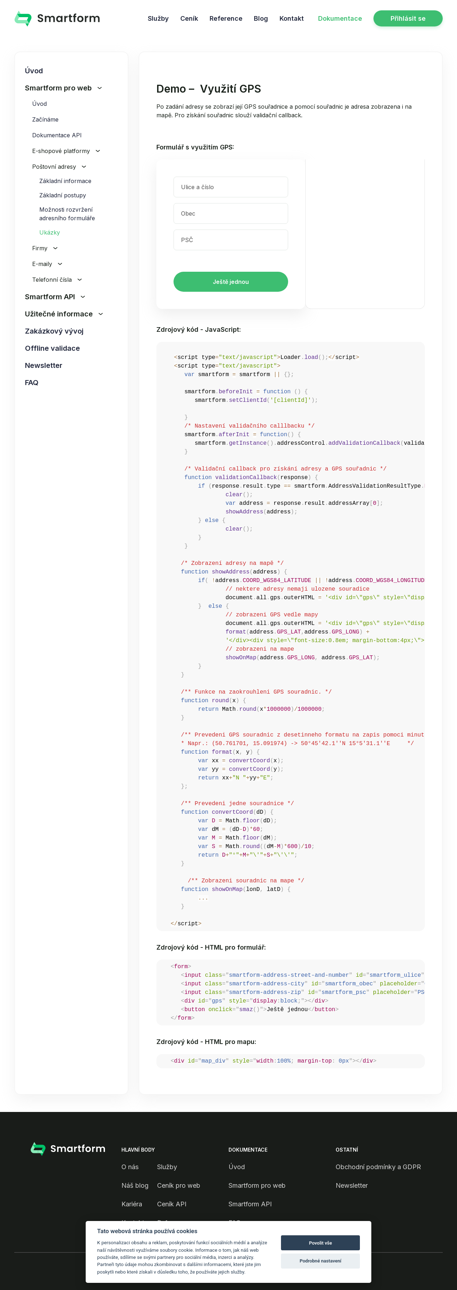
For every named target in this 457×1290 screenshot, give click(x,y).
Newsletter (43, 365)
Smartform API (55, 296)
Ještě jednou (231, 281)
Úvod (34, 71)
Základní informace (65, 180)
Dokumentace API (57, 135)
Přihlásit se (408, 18)
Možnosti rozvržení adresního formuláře (67, 214)
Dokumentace (340, 18)
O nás (130, 1167)
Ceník (189, 18)
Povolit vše (320, 1243)
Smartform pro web (63, 88)
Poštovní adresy (59, 166)
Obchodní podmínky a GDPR (378, 1167)
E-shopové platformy (66, 150)
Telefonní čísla (57, 279)
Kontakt (292, 18)
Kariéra (131, 1204)
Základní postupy (62, 195)
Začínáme (45, 119)
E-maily (47, 263)
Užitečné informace (64, 314)
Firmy (44, 248)
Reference (226, 18)
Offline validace (52, 348)
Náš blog (135, 1185)
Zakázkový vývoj (54, 331)
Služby (158, 18)
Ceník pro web (178, 1185)
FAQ (32, 382)
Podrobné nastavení (320, 1261)
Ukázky (49, 232)
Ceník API (171, 1204)
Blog (261, 18)
